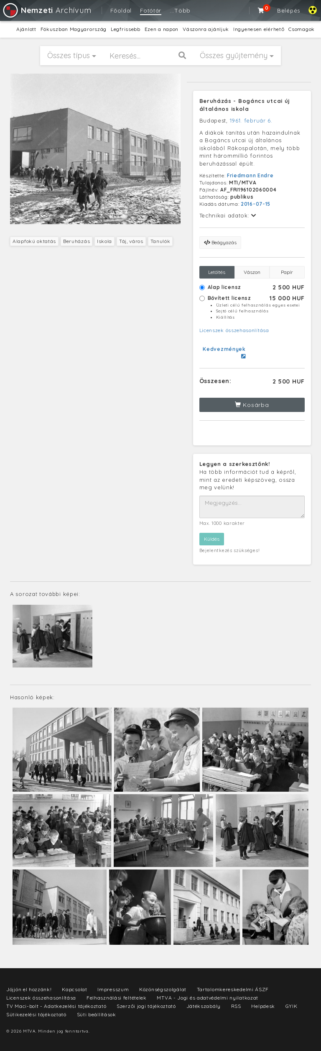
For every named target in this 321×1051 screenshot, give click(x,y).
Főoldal (121, 10)
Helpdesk (263, 1006)
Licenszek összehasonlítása (234, 330)
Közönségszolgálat (162, 989)
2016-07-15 (255, 204)
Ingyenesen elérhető (258, 29)
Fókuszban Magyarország (74, 29)
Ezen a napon (161, 29)
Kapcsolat (74, 989)
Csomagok (301, 29)
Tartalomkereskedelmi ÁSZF (233, 989)
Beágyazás (220, 242)
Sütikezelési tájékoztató (36, 1014)
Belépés (288, 10)
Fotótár (150, 10)
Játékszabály (203, 1006)
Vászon (252, 272)
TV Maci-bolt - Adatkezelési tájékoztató (56, 1006)
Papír (287, 272)
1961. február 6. (251, 120)
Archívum (46, 10)
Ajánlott (26, 29)
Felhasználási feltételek (117, 998)
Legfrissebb (125, 29)
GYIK (291, 1006)
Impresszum (113, 989)
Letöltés (216, 272)
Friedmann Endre (250, 175)
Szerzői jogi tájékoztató (146, 1006)
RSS (236, 1006)
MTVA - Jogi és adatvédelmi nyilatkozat (207, 998)
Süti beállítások (96, 1014)
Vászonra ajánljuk (206, 29)
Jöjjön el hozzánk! (29, 989)
